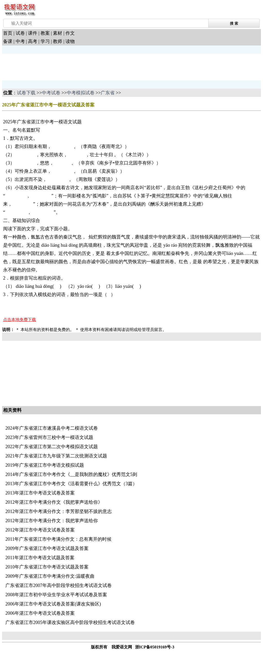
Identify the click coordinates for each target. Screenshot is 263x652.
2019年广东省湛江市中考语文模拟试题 (44, 465)
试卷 (20, 33)
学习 (45, 41)
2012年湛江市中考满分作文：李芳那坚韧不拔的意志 (58, 511)
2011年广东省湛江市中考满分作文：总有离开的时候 (58, 539)
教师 (57, 41)
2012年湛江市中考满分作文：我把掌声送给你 (51, 520)
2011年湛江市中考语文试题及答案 (39, 557)
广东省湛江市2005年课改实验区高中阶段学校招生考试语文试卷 (70, 622)
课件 (32, 33)
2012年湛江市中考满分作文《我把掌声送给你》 (53, 502)
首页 (7, 33)
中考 (20, 41)
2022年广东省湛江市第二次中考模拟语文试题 (51, 446)
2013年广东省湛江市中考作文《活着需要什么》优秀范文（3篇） (71, 483)
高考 (32, 41)
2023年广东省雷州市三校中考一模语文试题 (49, 437)
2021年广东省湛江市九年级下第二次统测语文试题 (56, 455)
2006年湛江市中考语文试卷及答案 (40, 613)
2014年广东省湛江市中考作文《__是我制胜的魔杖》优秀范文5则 (71, 474)
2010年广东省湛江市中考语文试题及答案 (47, 567)
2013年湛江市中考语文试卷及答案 (40, 492)
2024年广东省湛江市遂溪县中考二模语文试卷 (51, 428)
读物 (70, 41)
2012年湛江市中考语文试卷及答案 (40, 529)
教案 (45, 33)
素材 (57, 33)
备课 (7, 41)
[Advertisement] (43, 66)
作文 (70, 33)
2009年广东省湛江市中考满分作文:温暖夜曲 (50, 576)
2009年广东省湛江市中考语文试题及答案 (47, 548)
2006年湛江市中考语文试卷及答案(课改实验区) (53, 604)
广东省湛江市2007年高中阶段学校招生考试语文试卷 (58, 585)
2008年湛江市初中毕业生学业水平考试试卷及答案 (56, 594)
